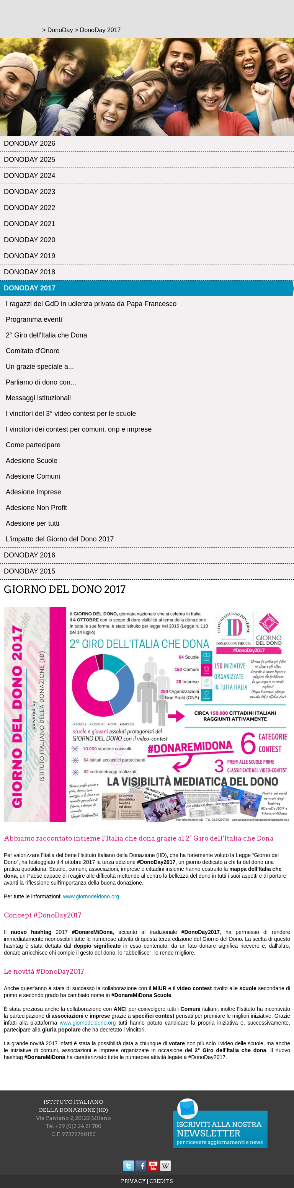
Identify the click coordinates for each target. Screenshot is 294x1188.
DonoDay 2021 (29, 224)
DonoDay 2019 (29, 256)
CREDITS (161, 1181)
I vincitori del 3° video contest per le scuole (71, 413)
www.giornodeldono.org (91, 896)
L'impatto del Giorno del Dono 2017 (60, 539)
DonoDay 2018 (29, 272)
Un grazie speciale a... (40, 366)
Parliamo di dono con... (41, 382)
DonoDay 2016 (29, 555)
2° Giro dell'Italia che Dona (46, 335)
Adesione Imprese (33, 492)
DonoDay (60, 30)
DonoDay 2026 (29, 143)
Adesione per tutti (32, 523)
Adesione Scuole (31, 460)
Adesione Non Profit (36, 508)
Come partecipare (33, 445)
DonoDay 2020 (29, 240)
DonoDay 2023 (29, 192)
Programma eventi (34, 319)
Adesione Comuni (33, 476)
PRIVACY (133, 1181)
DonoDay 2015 (29, 571)
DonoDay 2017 (30, 288)
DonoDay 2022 (29, 208)
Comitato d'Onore (33, 351)
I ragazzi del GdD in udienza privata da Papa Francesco (91, 304)
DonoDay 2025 (29, 159)
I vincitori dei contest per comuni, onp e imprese (79, 429)
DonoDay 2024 (29, 175)
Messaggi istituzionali (38, 398)
